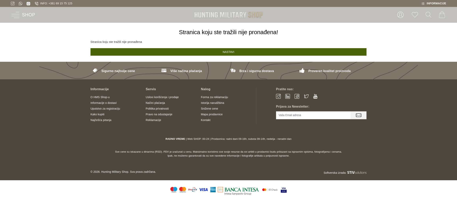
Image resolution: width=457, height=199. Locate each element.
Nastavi (228, 52)
